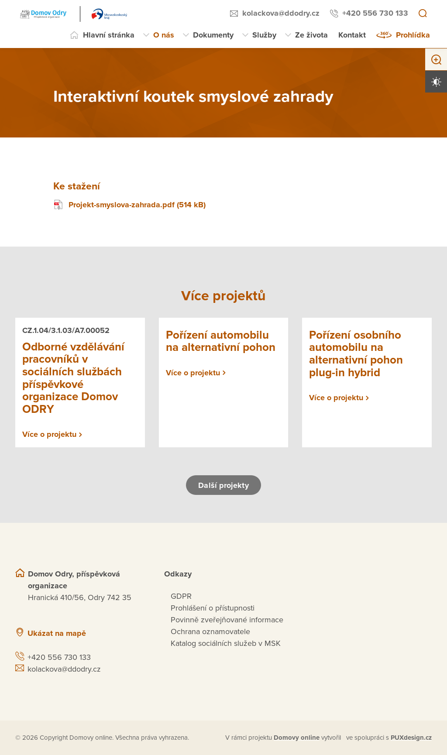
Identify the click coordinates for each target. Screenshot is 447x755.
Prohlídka (413, 35)
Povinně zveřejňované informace (227, 620)
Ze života (311, 35)
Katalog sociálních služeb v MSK (226, 643)
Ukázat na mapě (57, 633)
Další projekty (223, 485)
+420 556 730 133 (375, 13)
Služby (264, 35)
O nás (163, 35)
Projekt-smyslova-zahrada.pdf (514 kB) (129, 205)
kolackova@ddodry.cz (281, 13)
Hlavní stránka (108, 35)
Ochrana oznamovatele (210, 631)
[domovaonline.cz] (297, 738)
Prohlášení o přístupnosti (212, 608)
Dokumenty (213, 35)
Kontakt (352, 35)
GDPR (181, 596)
